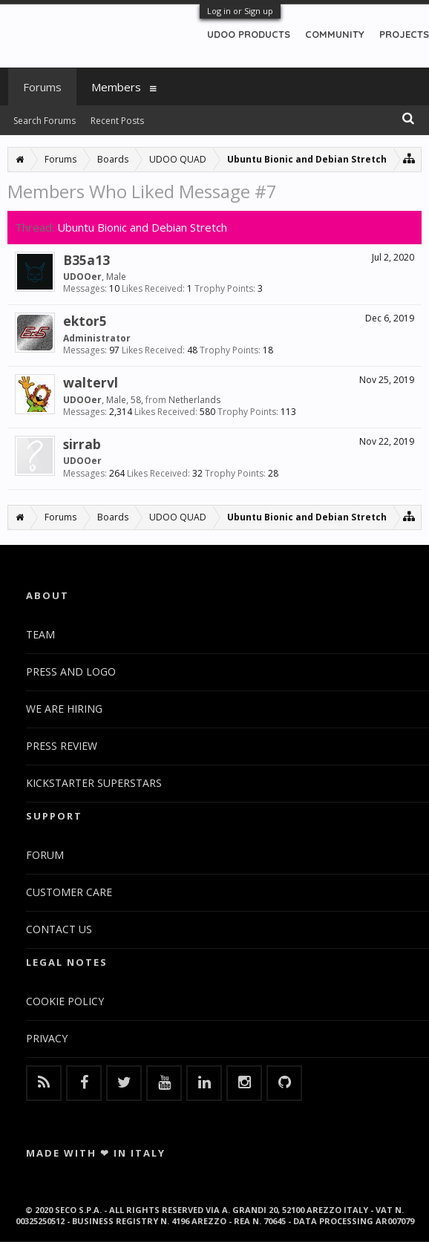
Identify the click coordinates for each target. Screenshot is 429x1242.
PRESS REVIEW (61, 746)
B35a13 (86, 260)
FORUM (45, 855)
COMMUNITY (334, 34)
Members (116, 86)
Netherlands (194, 399)
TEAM (40, 634)
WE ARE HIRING (64, 709)
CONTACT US (59, 929)
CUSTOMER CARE (69, 892)
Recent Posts (117, 120)
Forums (42, 86)
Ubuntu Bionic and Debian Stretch (142, 227)
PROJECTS (404, 34)
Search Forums (44, 120)
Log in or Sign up (240, 10)
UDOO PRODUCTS (248, 34)
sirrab (82, 444)
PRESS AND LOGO (71, 671)
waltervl (90, 382)
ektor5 (85, 321)
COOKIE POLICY (65, 1001)
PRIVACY (47, 1038)
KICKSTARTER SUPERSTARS (94, 783)
